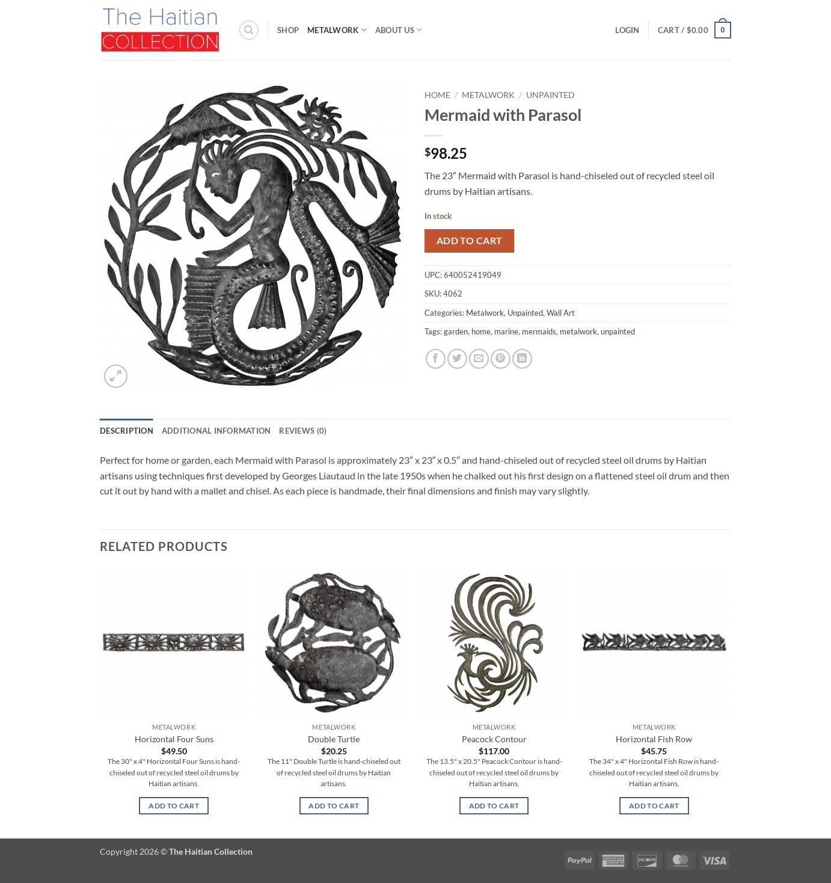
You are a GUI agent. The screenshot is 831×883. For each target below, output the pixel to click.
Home (437, 95)
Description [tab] (126, 430)
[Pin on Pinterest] (501, 359)
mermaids (539, 331)
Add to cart (470, 240)
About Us (399, 29)
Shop (288, 30)
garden (456, 331)
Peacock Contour (494, 739)
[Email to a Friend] (479, 359)
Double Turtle (334, 739)
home (481, 331)
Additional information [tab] (216, 430)
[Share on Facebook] (436, 359)
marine (506, 331)
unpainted (618, 331)
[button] (627, 30)
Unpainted (550, 95)
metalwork (578, 331)
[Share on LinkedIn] (522, 359)
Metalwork (337, 29)
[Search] (249, 30)
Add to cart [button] (174, 806)
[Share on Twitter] (457, 359)
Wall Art (561, 313)
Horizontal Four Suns (174, 739)
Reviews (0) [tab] (303, 430)
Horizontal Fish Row (654, 739)
